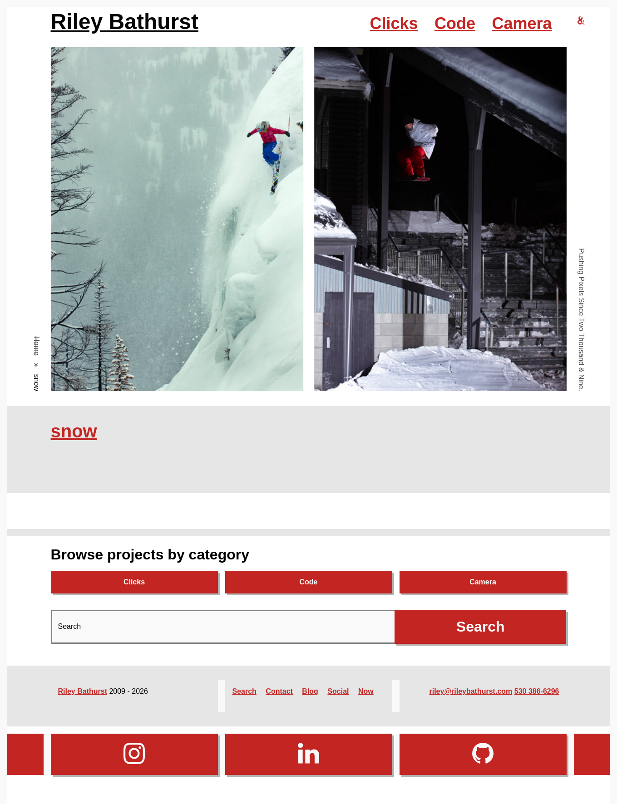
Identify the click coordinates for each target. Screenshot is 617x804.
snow (74, 431)
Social (338, 691)
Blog (310, 691)
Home (36, 346)
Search (244, 691)
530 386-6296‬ (536, 691)
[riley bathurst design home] (581, 21)
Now (366, 691)
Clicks (394, 23)
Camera (522, 23)
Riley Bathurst (124, 22)
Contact (279, 691)
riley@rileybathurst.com (471, 691)
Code (454, 23)
